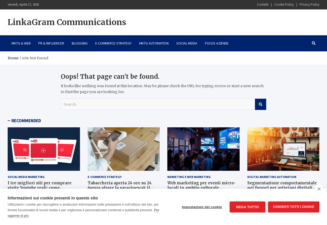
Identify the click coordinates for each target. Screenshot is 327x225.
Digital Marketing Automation (271, 177)
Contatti (262, 4)
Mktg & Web (21, 43)
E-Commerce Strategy (113, 43)
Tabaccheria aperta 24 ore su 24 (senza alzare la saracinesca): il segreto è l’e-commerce (119, 188)
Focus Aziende (217, 43)
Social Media (186, 43)
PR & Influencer (51, 43)
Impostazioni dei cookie (202, 207)
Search (260, 104)
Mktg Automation (154, 43)
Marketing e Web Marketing (189, 177)
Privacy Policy (309, 4)
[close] (319, 188)
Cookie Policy (284, 4)
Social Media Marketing (26, 177)
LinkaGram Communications (67, 22)
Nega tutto (247, 207)
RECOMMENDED (26, 120)
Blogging (80, 43)
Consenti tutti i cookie (293, 207)
